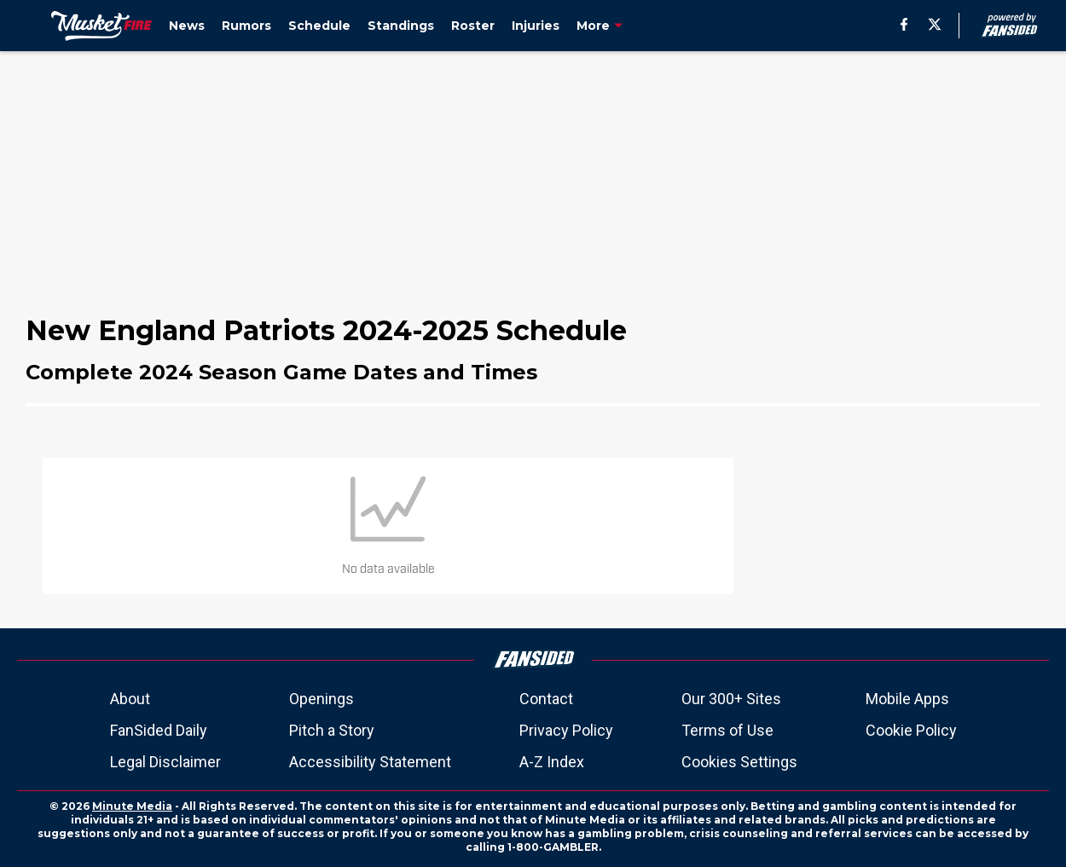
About (130, 699)
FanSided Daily (158, 730)
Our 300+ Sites (731, 699)
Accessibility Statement (370, 762)
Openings (321, 699)
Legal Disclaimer (165, 762)
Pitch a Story (331, 730)
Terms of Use (727, 730)
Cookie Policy (911, 730)
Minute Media (132, 806)
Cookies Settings (739, 762)
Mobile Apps (907, 699)
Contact (546, 699)
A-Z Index (551, 762)
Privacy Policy (566, 730)
